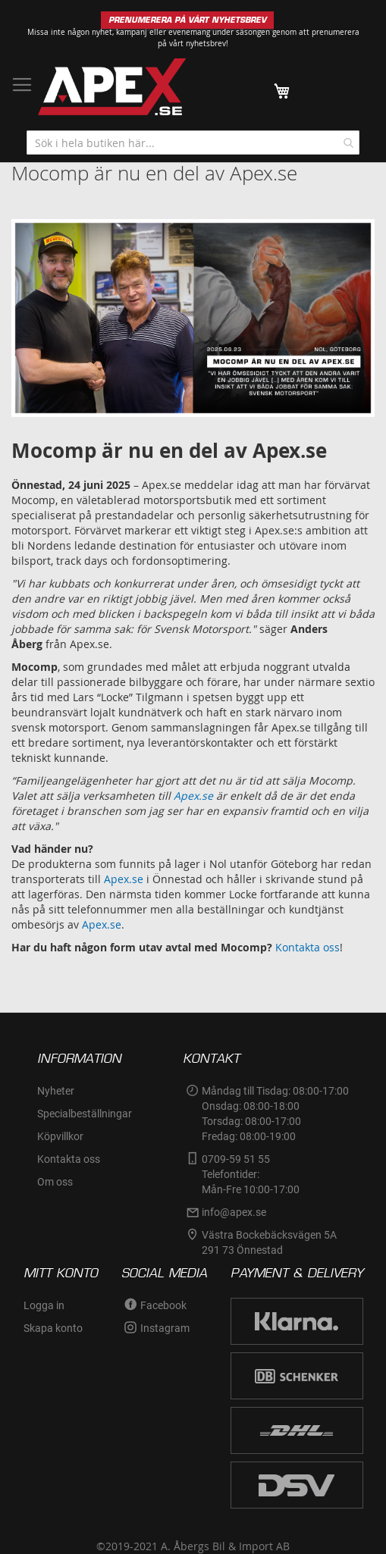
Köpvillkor (60, 1136)
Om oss (55, 1182)
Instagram (165, 1328)
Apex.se (123, 879)
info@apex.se (234, 1212)
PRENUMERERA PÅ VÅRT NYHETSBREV (187, 20)
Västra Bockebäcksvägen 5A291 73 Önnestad (269, 1242)
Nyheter (55, 1091)
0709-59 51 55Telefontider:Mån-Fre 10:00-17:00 (251, 1174)
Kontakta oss (307, 947)
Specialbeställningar (84, 1114)
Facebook (163, 1305)
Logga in (44, 1305)
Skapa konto (53, 1328)
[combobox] (193, 142)
